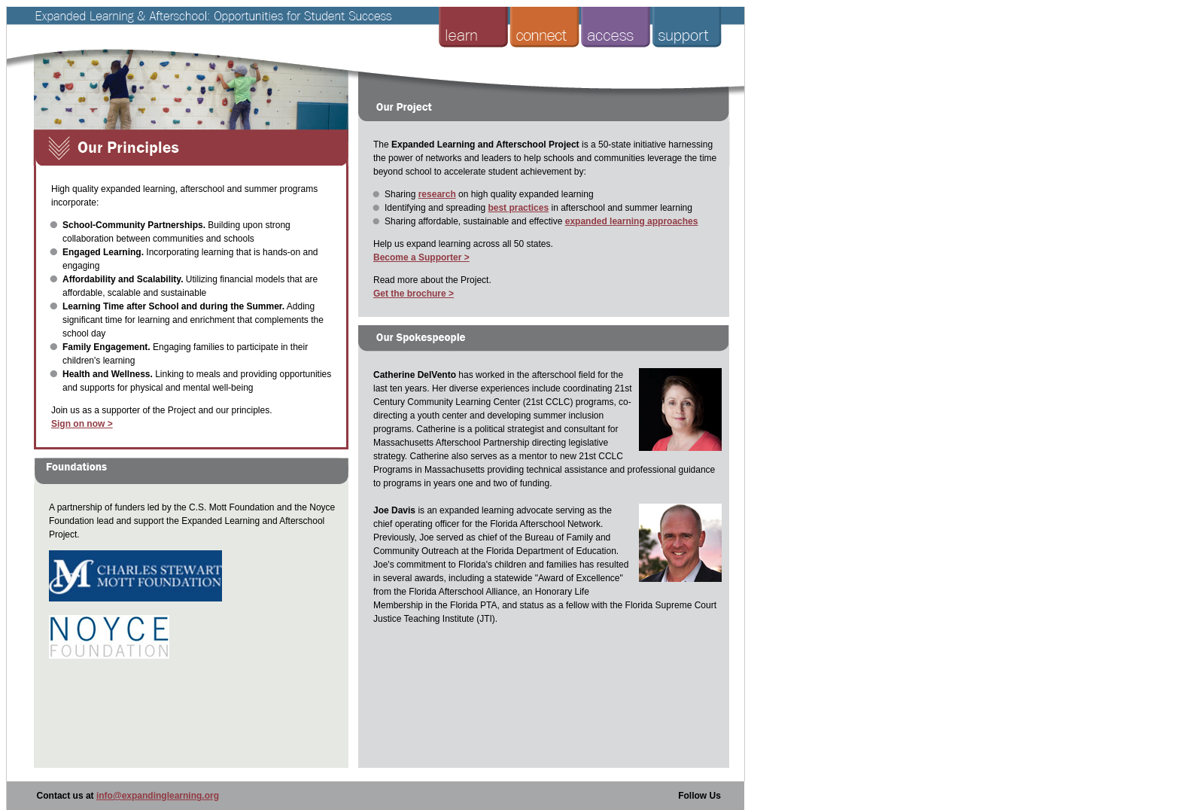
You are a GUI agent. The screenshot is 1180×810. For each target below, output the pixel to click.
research (437, 194)
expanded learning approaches (631, 221)
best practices (518, 207)
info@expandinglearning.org (157, 795)
